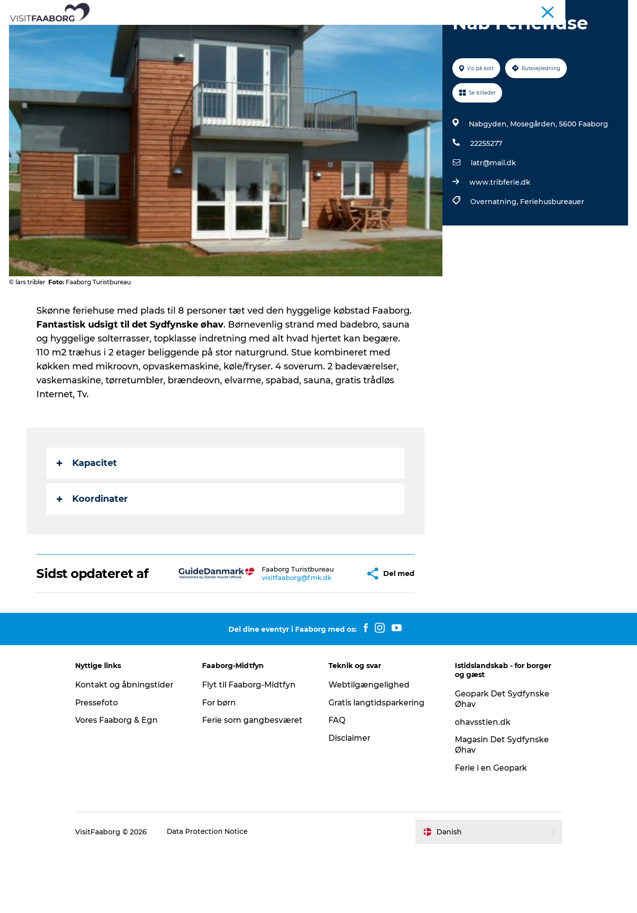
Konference (561, 9)
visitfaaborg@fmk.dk (268, 636)
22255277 (486, 190)
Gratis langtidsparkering (377, 764)
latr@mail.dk (493, 210)
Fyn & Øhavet (607, 9)
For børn (223, 764)
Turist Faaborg (512, 9)
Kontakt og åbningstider (134, 746)
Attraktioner (205, 32)
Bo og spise (146, 32)
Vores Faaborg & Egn (126, 782)
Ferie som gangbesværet (257, 782)
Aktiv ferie (352, 32)
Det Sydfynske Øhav (280, 32)
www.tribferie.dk (499, 229)
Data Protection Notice (216, 893)
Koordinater (92, 546)
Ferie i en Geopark (488, 829)
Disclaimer (349, 799)
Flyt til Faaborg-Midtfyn (253, 746)
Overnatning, (495, 248)
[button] (329, 628)
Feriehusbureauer (552, 248)
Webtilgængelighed (369, 746)
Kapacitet (87, 510)
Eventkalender (486, 32)
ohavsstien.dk (479, 784)
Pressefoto (105, 764)
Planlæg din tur (415, 32)
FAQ (336, 782)
